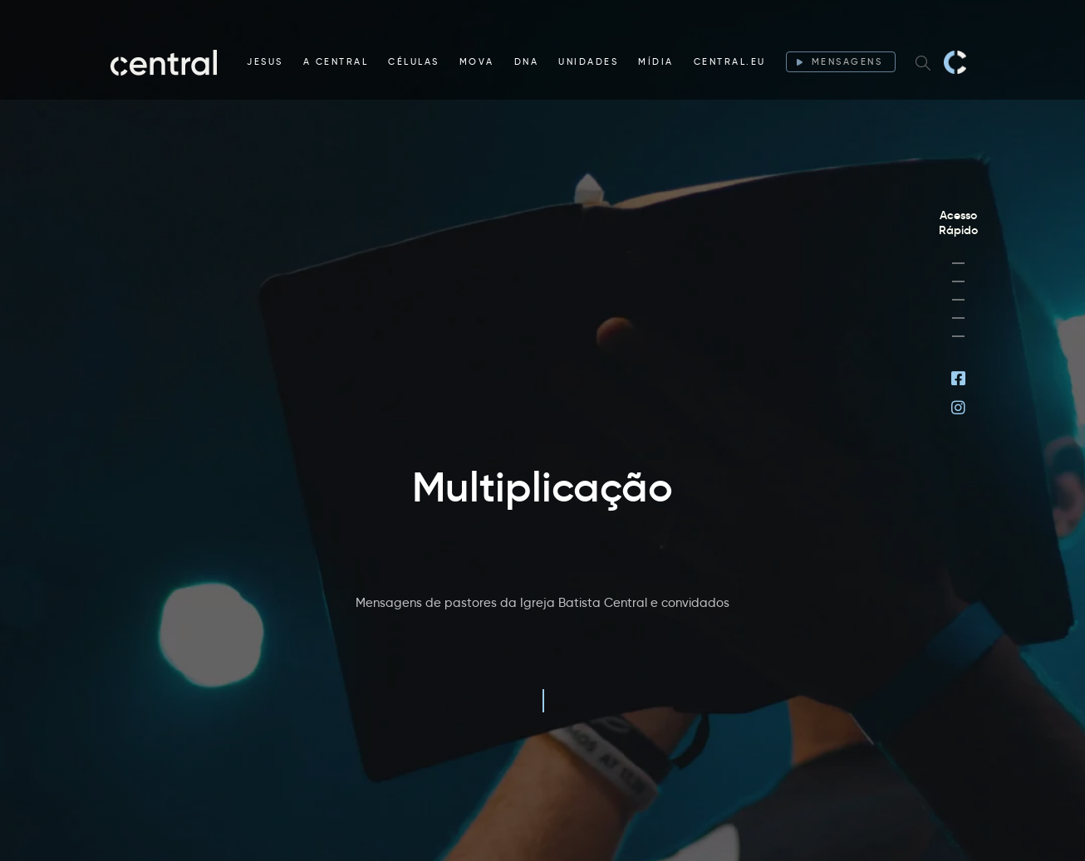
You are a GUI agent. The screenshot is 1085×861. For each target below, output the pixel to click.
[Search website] (923, 62)
